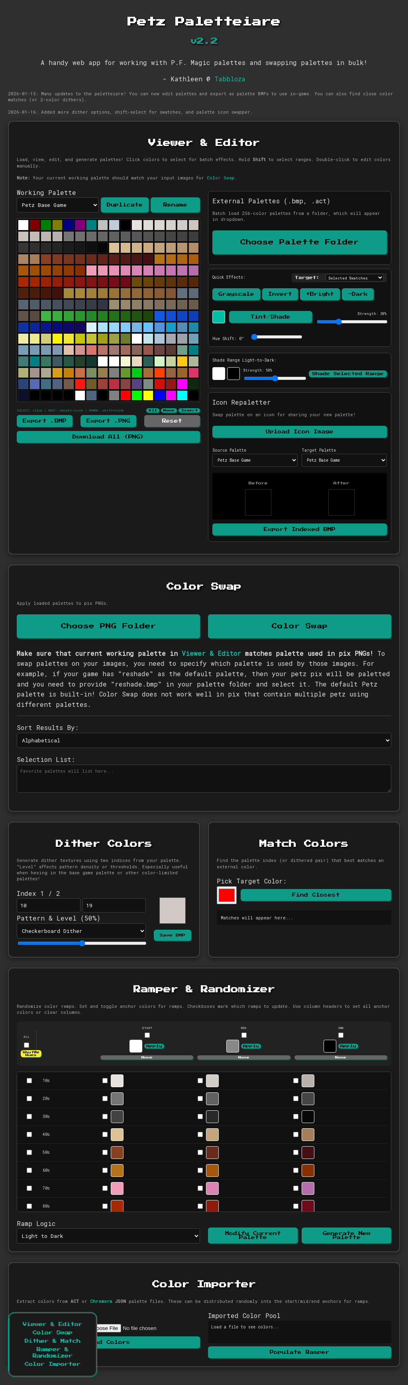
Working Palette (46, 192)
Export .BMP (45, 421)
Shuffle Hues (31, 1053)
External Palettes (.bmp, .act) (271, 201)
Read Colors (108, 1342)
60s (46, 1170)
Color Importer (52, 1364)
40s (46, 1134)
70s (46, 1188)
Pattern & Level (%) (58, 918)
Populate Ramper (300, 1352)
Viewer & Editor (52, 1324)
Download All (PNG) (108, 437)
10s (46, 1080)
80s (46, 1206)
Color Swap (53, 1333)
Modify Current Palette (253, 1235)
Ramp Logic (36, 1223)
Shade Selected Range (348, 374)
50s (46, 1152)
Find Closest (316, 895)
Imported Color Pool (244, 1315)
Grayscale (236, 294)
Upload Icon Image (299, 432)
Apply (154, 1046)
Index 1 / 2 (38, 893)
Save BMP (172, 935)
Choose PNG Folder (108, 626)
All (153, 410)
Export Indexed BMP (299, 529)
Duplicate (125, 205)
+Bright (320, 294)
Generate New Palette (347, 1235)
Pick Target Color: (251, 881)
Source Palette (229, 450)
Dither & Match (52, 1341)
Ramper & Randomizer (53, 1353)
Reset (172, 421)
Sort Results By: (47, 727)
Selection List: (46, 759)
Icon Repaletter (241, 402)
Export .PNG (108, 421)
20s (46, 1098)
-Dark (358, 294)
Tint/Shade (270, 317)
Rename (175, 205)
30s (46, 1116)
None (169, 410)
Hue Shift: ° (228, 338)
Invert (189, 410)
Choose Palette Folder (299, 242)
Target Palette (319, 450)
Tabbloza (229, 79)
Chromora (101, 1301)
